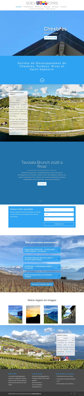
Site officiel (49, 38)
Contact (64, 7)
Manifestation (45, 170)
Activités (55, 7)
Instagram (60, 353)
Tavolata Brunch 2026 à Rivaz (42, 164)
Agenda (47, 7)
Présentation (28, 7)
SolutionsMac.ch (36, 393)
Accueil (19, 7)
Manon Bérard (32, 170)
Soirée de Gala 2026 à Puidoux (65, 383)
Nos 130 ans (50, 9)
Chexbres (55, 29)
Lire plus (42, 184)
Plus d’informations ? (16, 133)
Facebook (68, 351)
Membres (38, 7)
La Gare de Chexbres (36, 9)
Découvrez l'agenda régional (42, 284)
